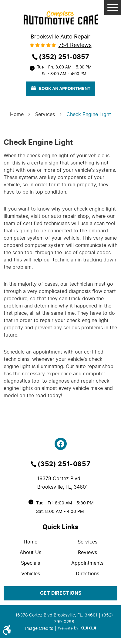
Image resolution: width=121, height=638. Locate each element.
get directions (60, 593)
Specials (30, 563)
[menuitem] (32, 542)
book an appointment (60, 88)
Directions (87, 573)
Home (17, 114)
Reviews (87, 552)
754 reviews (75, 45)
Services (45, 114)
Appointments (87, 563)
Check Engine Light (88, 114)
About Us (30, 552)
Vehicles (30, 573)
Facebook (61, 444)
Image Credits (39, 628)
